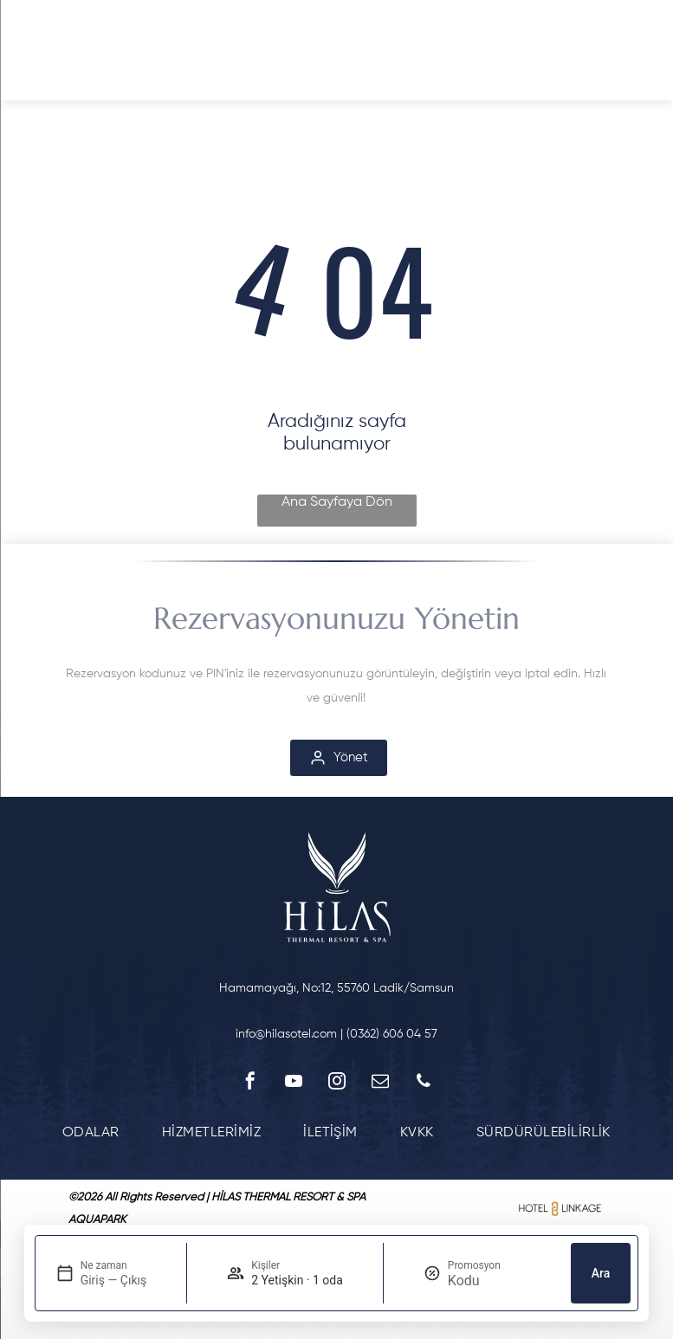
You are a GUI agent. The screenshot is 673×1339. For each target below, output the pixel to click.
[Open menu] (44, 50)
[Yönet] (338, 758)
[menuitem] (91, 1132)
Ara (601, 1273)
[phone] (424, 1083)
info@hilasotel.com (286, 1034)
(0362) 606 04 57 (391, 1034)
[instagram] (337, 1083)
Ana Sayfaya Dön (336, 502)
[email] (380, 1083)
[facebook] (250, 1083)
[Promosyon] (489, 1280)
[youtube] (294, 1083)
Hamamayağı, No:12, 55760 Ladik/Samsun (336, 988)
